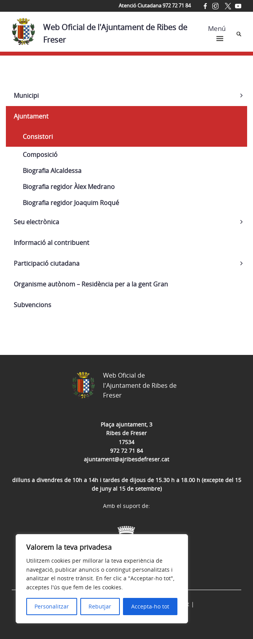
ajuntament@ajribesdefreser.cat (126, 459)
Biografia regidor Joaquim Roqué (71, 202)
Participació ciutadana (47, 263)
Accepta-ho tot (150, 606)
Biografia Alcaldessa (52, 170)
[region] (102, 578)
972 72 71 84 (126, 450)
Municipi (26, 95)
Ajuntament (31, 116)
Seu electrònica (36, 222)
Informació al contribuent (51, 242)
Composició (40, 154)
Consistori (38, 136)
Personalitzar (51, 606)
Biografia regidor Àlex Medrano (69, 186)
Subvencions (32, 305)
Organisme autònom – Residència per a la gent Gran (91, 284)
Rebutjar (100, 606)
